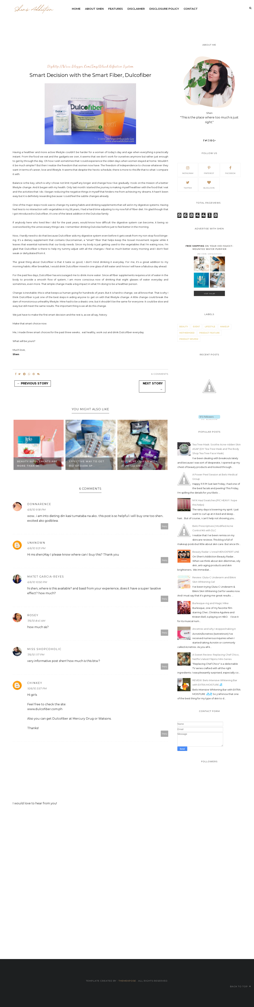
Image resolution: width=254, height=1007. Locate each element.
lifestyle (210, 326)
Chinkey (34, 683)
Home (76, 8)
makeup (224, 326)
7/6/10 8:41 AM (36, 620)
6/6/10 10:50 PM (37, 582)
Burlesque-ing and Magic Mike (210, 603)
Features (115, 8)
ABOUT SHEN (94, 8)
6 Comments (159, 374)
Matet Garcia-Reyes (45, 576)
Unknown (36, 542)
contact (191, 8)
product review (188, 339)
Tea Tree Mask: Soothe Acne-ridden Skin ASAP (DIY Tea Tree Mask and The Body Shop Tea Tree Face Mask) (216, 449)
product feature (209, 333)
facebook (230, 169)
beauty (183, 326)
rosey (32, 615)
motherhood (186, 333)
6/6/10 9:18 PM (36, 509)
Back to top (240, 986)
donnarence (39, 504)
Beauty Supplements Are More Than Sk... (37, 463)
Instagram (187, 169)
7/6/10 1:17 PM (35, 654)
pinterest (209, 169)
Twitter (188, 184)
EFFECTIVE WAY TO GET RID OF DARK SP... (86, 463)
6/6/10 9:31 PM (36, 548)
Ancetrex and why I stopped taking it (214, 628)
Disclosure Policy (164, 8)
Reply (164, 526)
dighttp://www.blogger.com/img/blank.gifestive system (90, 66)
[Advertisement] (158, 23)
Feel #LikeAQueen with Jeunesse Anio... (139, 463)
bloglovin (209, 184)
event (196, 326)
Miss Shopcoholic (44, 649)
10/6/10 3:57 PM (36, 688)
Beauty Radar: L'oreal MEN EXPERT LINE (215, 551)
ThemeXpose (127, 980)
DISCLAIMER (136, 8)
